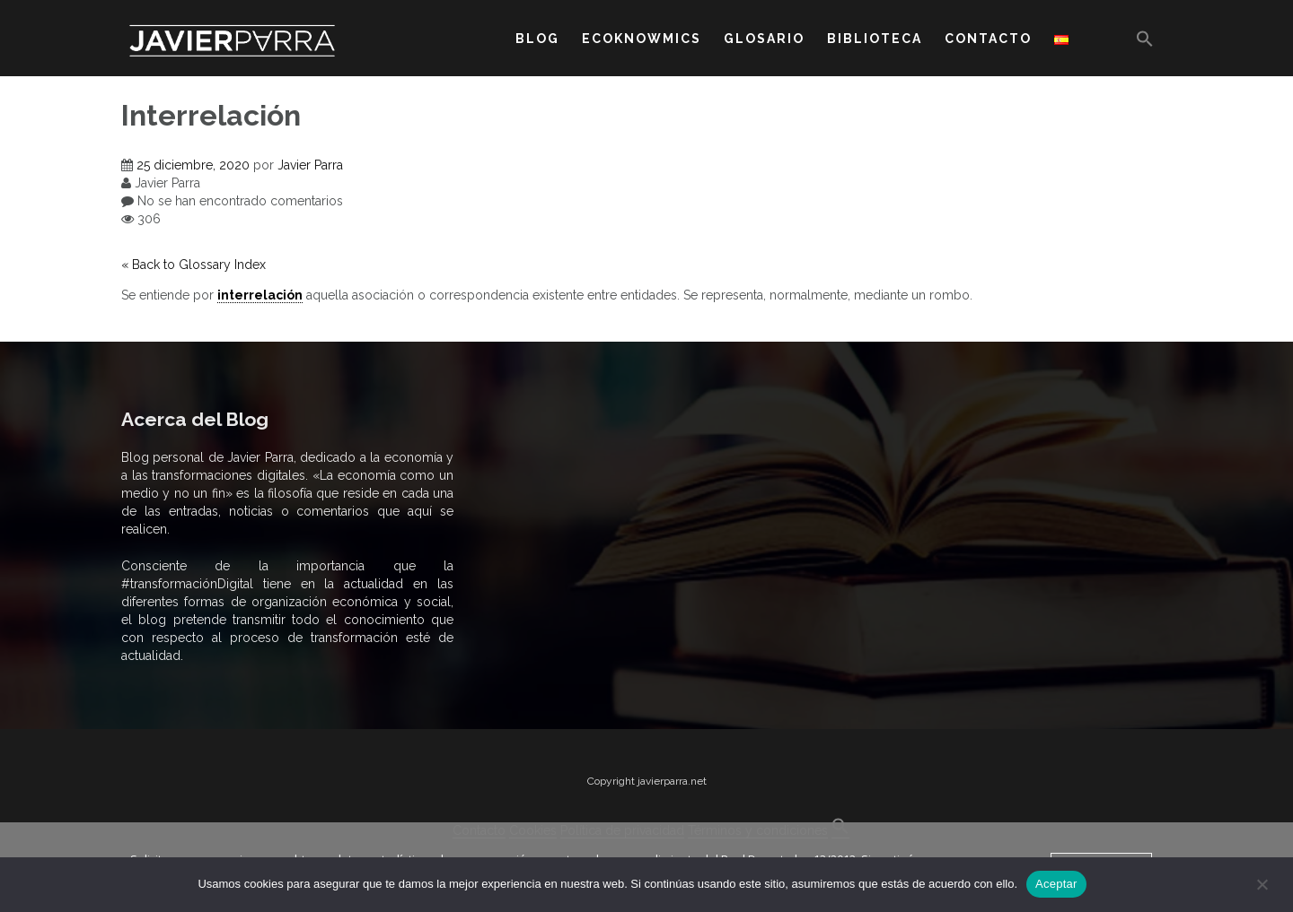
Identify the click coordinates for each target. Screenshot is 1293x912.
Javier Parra (310, 165)
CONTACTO (988, 38)
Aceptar (1056, 883)
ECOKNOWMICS (641, 38)
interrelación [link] (260, 295)
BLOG (537, 38)
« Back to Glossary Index (193, 264)
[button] (1145, 43)
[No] (1262, 884)
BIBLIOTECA (874, 38)
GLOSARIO (764, 38)
